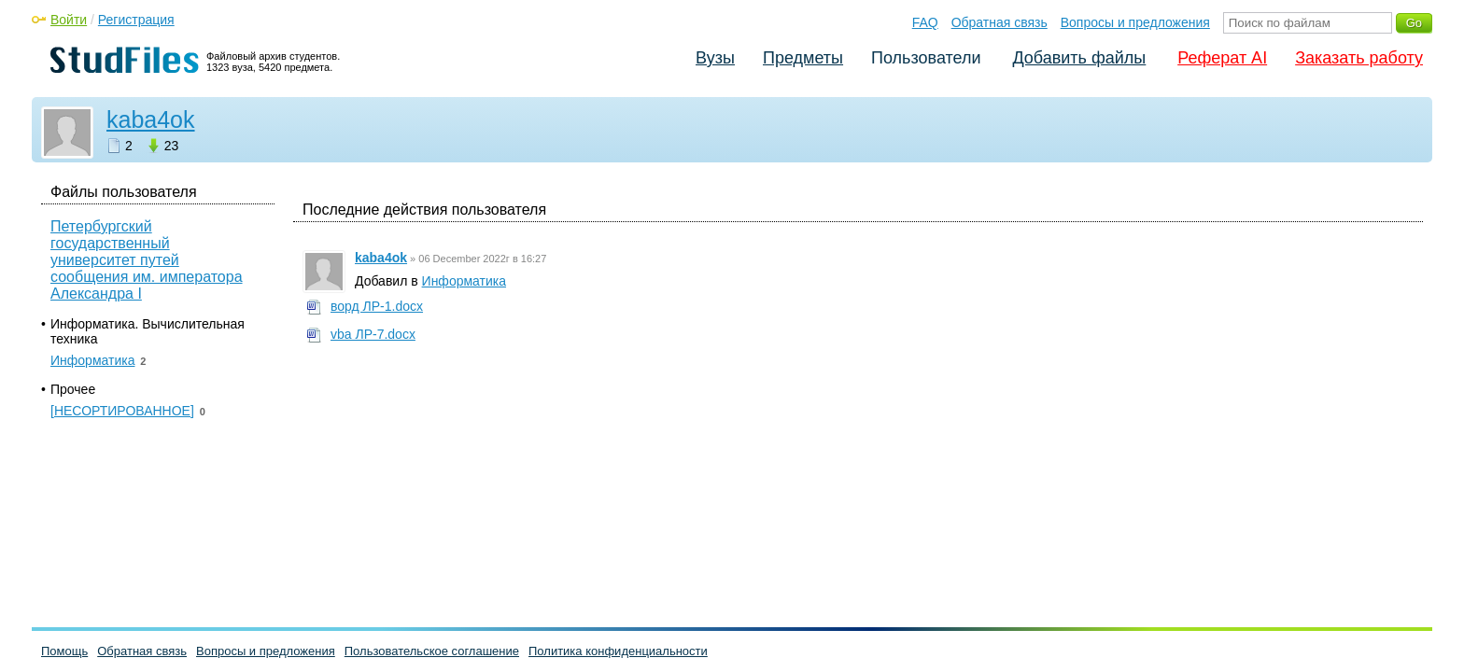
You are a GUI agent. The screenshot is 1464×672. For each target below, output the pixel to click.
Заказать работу (1359, 58)
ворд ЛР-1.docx (377, 306)
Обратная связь (999, 22)
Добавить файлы (1079, 58)
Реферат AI (1222, 58)
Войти (68, 19)
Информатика (464, 280)
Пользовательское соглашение (432, 651)
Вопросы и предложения (1135, 22)
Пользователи (925, 58)
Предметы (803, 58)
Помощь (64, 651)
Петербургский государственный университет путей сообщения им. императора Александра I (146, 259)
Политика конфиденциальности (618, 651)
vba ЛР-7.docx (373, 334)
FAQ (925, 22)
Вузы (715, 58)
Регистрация (136, 19)
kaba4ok (150, 119)
